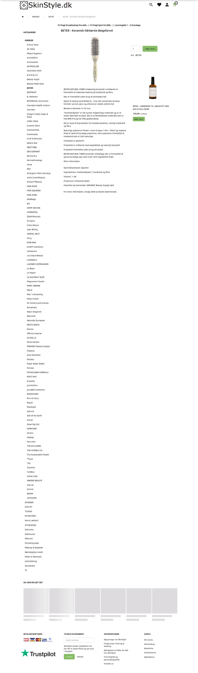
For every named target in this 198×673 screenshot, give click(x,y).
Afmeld (80, 656)
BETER (138, 55)
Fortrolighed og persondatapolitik (111, 658)
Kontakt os (108, 663)
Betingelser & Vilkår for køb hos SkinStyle (116, 651)
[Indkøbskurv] (175, 4)
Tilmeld (69, 656)
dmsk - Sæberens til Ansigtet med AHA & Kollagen (151, 107)
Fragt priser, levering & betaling (114, 644)
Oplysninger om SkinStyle (115, 639)
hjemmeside (110, 191)
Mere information (72, 161)
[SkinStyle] (46, 5)
